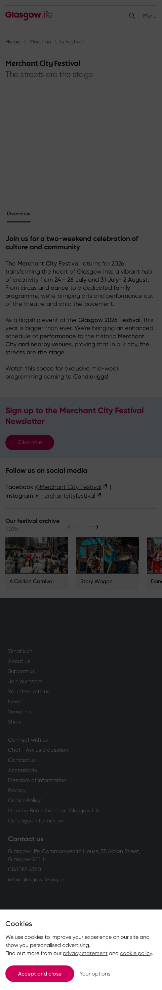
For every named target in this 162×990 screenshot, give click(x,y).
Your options (95, 973)
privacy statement (85, 953)
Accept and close (40, 973)
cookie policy (136, 953)
